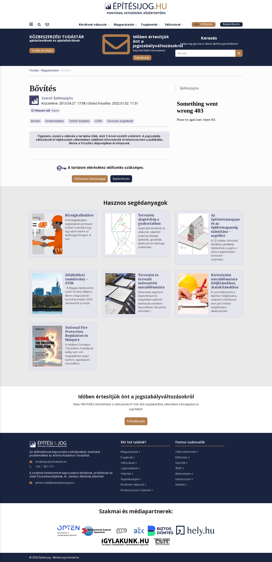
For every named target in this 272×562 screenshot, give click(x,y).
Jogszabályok (130, 468)
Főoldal (33, 70)
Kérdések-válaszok (94, 24)
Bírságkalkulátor (79, 215)
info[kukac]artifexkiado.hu (51, 461)
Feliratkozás (142, 57)
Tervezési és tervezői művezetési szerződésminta (151, 281)
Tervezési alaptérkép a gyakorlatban (149, 219)
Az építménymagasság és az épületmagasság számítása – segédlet (227, 225)
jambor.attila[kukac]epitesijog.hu (54, 482)
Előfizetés (204, 24)
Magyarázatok (125, 24)
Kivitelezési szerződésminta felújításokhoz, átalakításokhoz (224, 281)
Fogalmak (128, 457)
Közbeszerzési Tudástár (136, 490)
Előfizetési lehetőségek (90, 179)
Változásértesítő (186, 451)
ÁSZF (179, 468)
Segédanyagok (130, 479)
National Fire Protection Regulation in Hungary (76, 334)
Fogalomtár (150, 24)
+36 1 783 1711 (44, 466)
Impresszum (184, 479)
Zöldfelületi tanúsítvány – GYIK (76, 279)
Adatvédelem (184, 473)
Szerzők (181, 463)
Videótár (127, 473)
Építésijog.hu (189, 88)
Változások (174, 24)
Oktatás (181, 484)
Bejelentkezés (231, 24)
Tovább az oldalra (42, 50)
